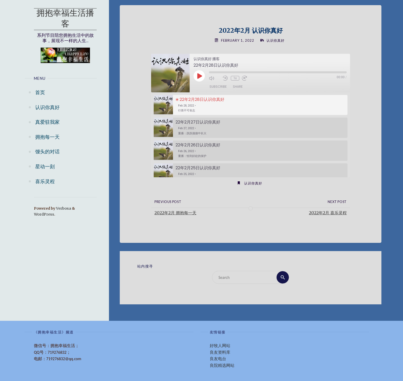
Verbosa (63, 208)
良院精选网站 (222, 365)
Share (238, 86)
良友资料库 (220, 352)
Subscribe (218, 86)
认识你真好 (276, 40)
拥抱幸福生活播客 (65, 19)
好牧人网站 (220, 345)
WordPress (44, 214)
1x (235, 78)
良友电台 (218, 358)
